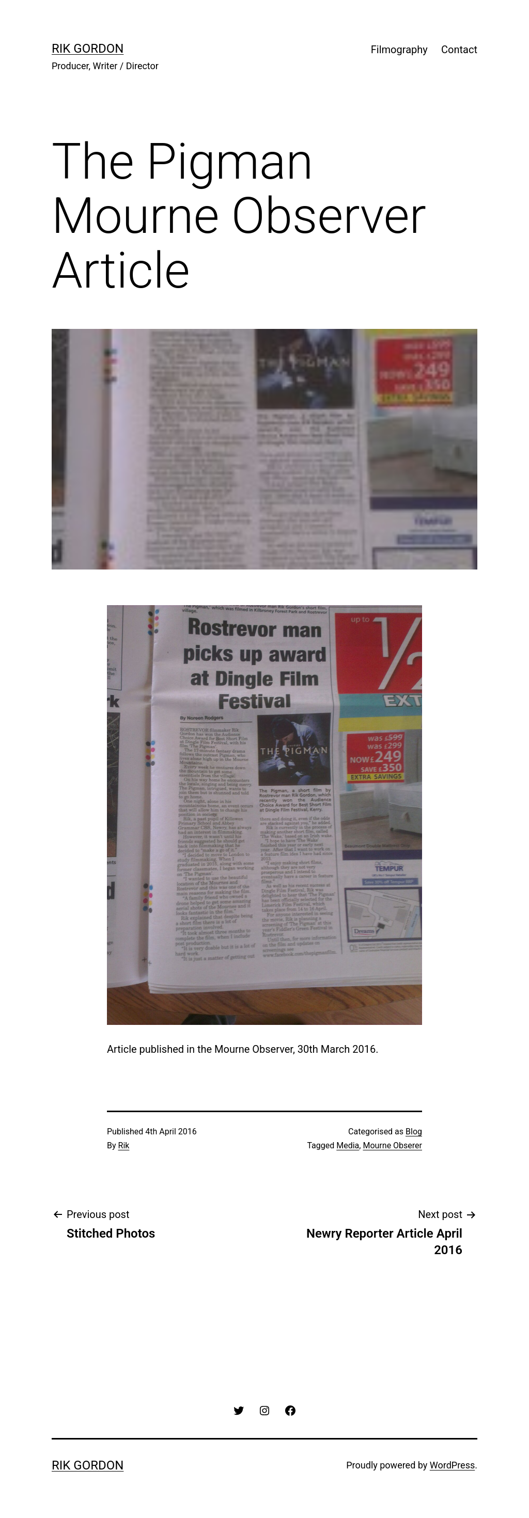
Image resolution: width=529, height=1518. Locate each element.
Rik (124, 1145)
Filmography (399, 49)
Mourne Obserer (392, 1145)
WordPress (452, 1465)
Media (347, 1145)
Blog (414, 1131)
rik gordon (87, 48)
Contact (459, 49)
